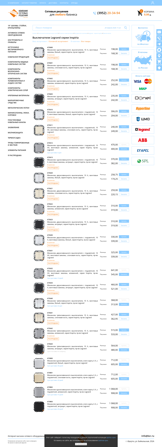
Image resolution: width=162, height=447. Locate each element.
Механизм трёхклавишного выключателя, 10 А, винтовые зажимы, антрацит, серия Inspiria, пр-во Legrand (72, 347)
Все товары (86, 41)
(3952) (108, 13)
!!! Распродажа (14, 155)
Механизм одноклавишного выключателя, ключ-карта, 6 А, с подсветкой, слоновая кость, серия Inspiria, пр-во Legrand (72, 376)
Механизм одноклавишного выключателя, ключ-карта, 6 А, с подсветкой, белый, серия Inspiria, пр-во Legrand (72, 362)
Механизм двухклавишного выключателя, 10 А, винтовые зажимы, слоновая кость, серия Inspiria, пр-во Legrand (72, 192)
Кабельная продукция (18, 57)
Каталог (35, 33)
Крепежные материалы (18, 95)
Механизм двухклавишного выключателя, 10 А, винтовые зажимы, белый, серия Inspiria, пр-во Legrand (72, 176)
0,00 (147, 14)
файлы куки (111, 437)
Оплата (42, 3)
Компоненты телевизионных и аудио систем (16, 80)
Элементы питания (17, 150)
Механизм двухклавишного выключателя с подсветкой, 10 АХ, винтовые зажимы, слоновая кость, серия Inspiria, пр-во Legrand (72, 255)
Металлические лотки (18, 108)
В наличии (75, 41)
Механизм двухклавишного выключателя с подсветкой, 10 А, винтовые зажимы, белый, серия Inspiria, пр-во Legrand (72, 238)
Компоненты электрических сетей (18, 89)
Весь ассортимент (40, 41)
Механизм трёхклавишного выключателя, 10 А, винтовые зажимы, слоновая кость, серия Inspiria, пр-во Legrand (72, 316)
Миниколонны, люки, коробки (18, 114)
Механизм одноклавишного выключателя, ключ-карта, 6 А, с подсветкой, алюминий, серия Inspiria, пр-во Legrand (72, 390)
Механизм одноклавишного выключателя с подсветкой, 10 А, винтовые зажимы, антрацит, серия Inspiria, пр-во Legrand (72, 161)
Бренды (74, 3)
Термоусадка (14, 138)
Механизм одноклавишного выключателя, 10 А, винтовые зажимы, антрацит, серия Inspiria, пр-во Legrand (72, 97)
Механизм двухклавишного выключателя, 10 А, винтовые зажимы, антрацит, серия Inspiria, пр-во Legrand (72, 223)
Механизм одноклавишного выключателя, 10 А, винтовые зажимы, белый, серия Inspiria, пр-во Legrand (72, 51)
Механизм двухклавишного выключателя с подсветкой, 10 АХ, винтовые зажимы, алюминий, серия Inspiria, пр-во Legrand (72, 273)
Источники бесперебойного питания (16, 49)
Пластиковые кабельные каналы (17, 121)
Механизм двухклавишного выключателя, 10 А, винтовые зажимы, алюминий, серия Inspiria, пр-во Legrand (72, 207)
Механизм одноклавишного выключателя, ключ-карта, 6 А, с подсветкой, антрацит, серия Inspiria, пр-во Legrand (72, 405)
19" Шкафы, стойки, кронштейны (17, 26)
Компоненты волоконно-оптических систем (17, 71)
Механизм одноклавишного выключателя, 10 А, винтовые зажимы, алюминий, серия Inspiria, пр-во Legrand (72, 82)
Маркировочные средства (16, 101)
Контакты (64, 3)
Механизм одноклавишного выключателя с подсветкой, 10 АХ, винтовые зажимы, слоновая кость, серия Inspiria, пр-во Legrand (72, 129)
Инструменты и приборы (15, 41)
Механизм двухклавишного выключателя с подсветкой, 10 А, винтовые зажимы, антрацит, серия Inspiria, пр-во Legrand (72, 286)
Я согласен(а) (81, 444)
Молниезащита (15, 132)
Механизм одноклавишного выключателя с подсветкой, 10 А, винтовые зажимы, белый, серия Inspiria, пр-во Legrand (72, 113)
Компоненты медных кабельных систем (18, 63)
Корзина (149, 11)
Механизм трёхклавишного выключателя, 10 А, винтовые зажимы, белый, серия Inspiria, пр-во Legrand (72, 302)
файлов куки (103, 440)
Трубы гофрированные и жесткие (18, 144)
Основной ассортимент (58, 41)
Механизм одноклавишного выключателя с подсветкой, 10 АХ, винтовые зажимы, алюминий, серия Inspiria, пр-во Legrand (72, 147)
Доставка (53, 3)
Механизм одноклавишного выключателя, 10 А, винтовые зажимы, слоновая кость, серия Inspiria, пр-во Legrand (72, 66)
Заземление (13, 127)
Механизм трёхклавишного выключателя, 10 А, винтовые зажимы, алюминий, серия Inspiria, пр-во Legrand (72, 332)
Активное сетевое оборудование (16, 34)
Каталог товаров (29, 3)
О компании (13, 3)
